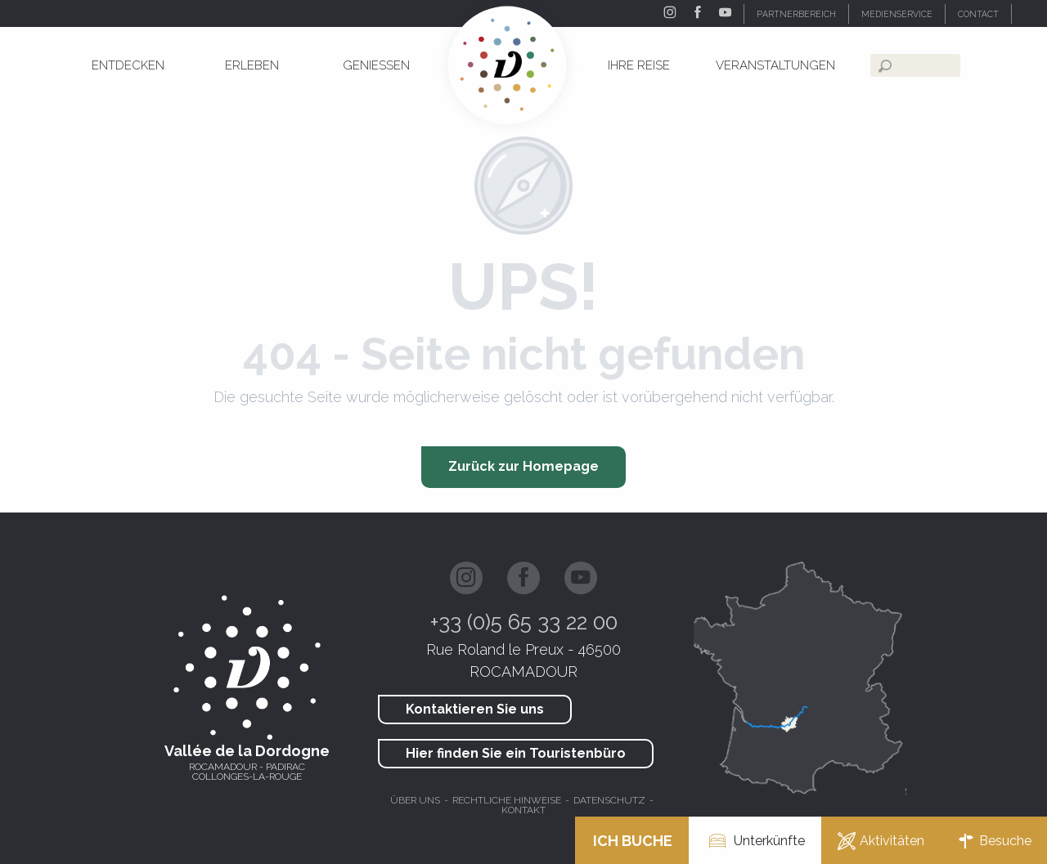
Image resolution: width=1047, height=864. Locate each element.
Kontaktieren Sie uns (475, 709)
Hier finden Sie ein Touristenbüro (516, 753)
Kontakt (523, 810)
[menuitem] (128, 65)
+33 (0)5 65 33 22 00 (524, 622)
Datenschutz (609, 800)
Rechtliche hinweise (506, 800)
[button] (1029, 13)
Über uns (415, 800)
